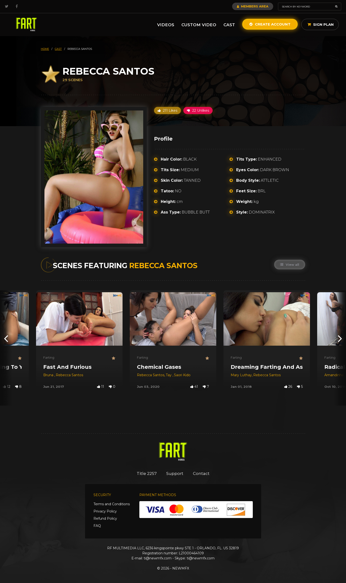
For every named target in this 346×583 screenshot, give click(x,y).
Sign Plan (321, 24)
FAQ (97, 526)
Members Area (252, 6)
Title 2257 (147, 473)
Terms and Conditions (111, 504)
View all (289, 264)
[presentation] (6, 338)
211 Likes (167, 110)
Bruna (48, 375)
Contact (201, 473)
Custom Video (198, 24)
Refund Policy (105, 518)
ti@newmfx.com (158, 558)
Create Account (269, 24)
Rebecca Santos (69, 375)
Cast (229, 24)
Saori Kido (182, 375)
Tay (169, 375)
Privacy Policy (105, 511)
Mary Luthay (241, 375)
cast (58, 49)
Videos (165, 24)
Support (174, 473)
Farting (48, 357)
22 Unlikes (198, 110)
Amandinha (334, 375)
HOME (45, 49)
